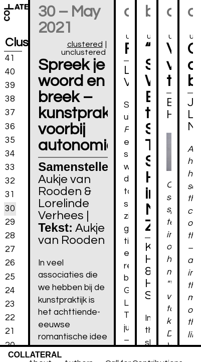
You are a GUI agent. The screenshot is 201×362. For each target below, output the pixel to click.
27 (10, 249)
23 (10, 304)
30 (10, 208)
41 (10, 57)
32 (10, 181)
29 (10, 222)
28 (10, 235)
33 (10, 167)
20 (10, 344)
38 (10, 99)
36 (10, 126)
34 (10, 153)
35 (10, 139)
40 (10, 71)
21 (10, 331)
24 (10, 290)
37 (10, 112)
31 (10, 194)
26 (10, 262)
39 (10, 85)
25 (10, 276)
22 (10, 317)
